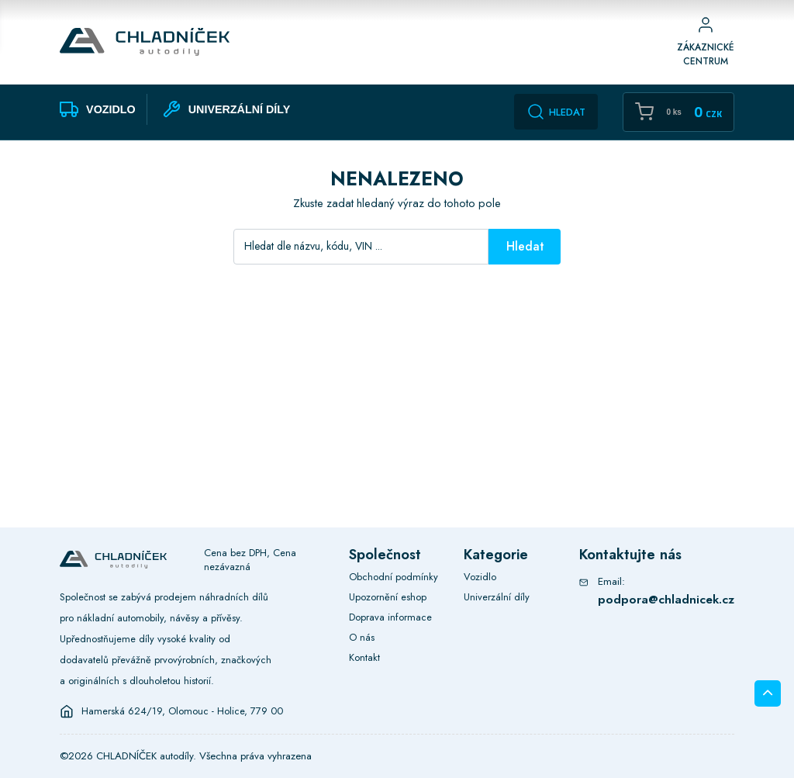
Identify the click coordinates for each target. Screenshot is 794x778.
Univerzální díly (497, 597)
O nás (362, 637)
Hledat (555, 111)
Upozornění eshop (387, 597)
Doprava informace (390, 617)
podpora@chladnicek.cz (666, 599)
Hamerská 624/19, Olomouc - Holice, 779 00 (182, 711)
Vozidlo (480, 576)
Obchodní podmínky (393, 576)
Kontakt (364, 657)
